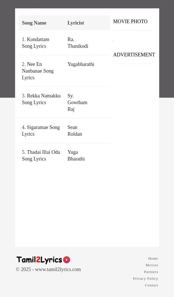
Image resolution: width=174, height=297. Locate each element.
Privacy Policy (145, 278)
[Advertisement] (132, 153)
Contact (151, 285)
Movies (152, 265)
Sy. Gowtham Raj (77, 102)
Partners (151, 272)
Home (153, 258)
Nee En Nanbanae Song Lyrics (38, 70)
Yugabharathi (81, 64)
